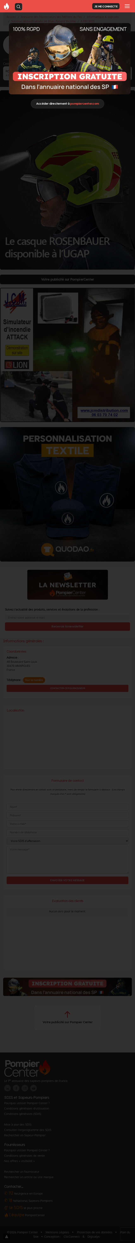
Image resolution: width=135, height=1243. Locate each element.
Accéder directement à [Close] (67, 103)
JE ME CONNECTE (105, 6)
